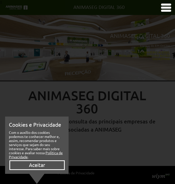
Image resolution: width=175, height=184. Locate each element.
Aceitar (37, 165)
